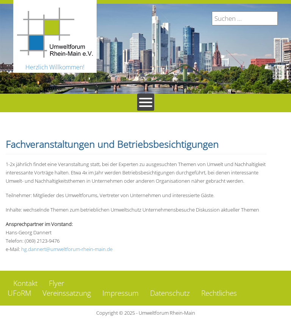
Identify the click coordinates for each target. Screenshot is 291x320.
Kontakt (25, 283)
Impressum (120, 293)
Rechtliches (219, 293)
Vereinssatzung (66, 293)
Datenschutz (170, 293)
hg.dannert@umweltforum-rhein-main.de (67, 249)
